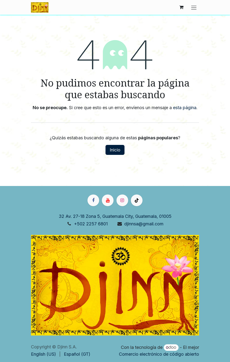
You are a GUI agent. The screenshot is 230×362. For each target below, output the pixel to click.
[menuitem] (43, 354)
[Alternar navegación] (194, 7)
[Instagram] (122, 200)
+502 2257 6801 (91, 223)
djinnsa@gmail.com (143, 223)
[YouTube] (108, 200)
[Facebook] (93, 200)
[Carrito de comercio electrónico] (181, 7)
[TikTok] (137, 200)
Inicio (115, 149)
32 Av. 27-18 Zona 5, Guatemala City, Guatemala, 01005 (115, 216)
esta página (184, 107)
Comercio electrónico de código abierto (159, 354)
